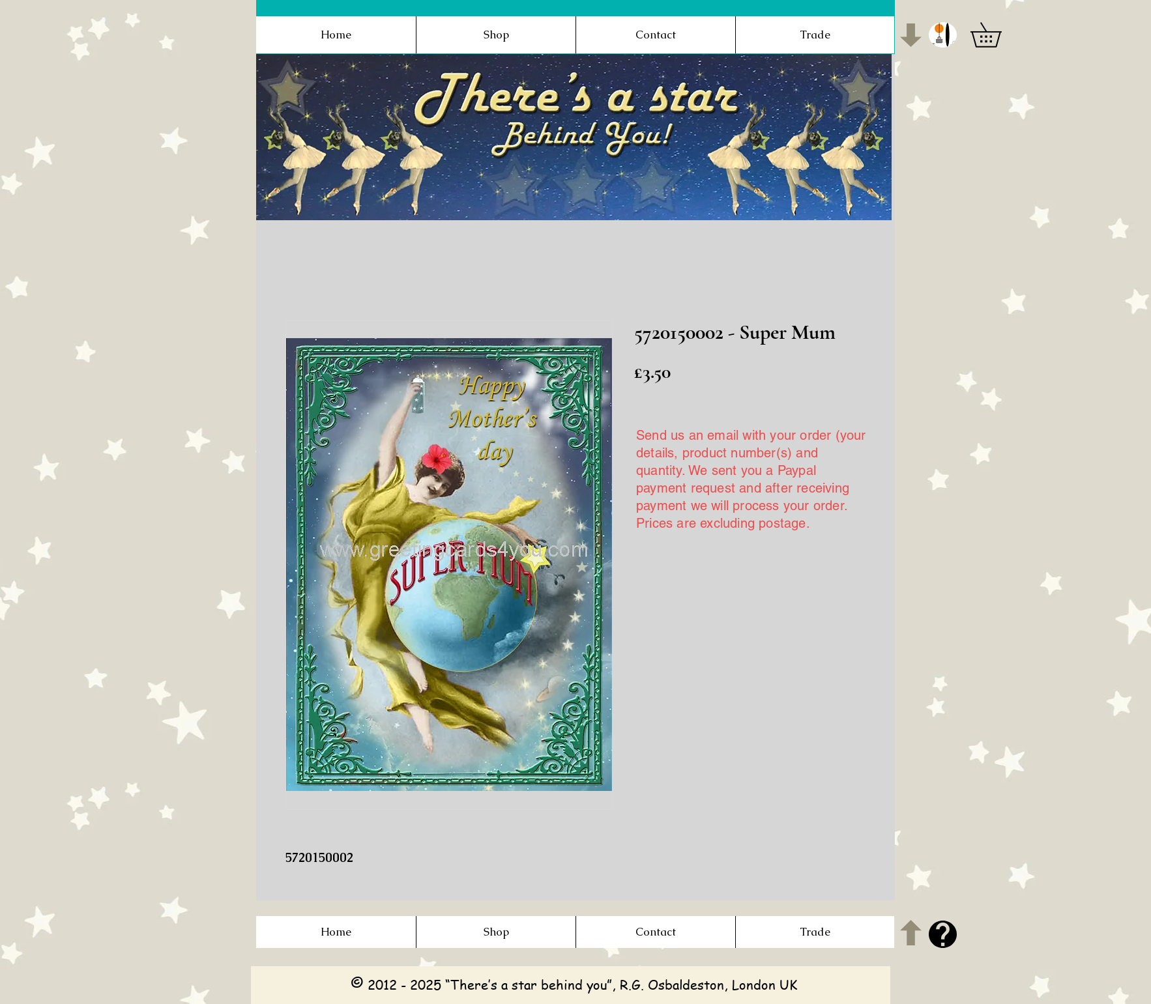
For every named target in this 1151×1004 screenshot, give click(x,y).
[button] (943, 35)
